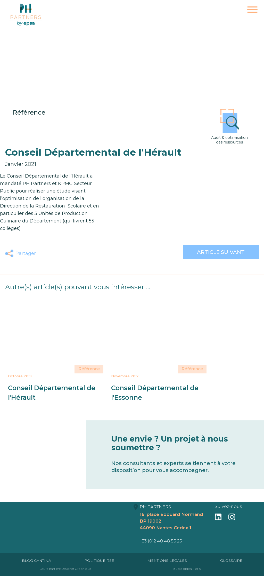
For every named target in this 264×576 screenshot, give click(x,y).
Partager (25, 253)
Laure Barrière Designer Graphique (65, 569)
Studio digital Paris (186, 569)
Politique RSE (99, 560)
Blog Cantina (36, 560)
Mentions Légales (167, 560)
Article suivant (221, 252)
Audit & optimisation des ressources (229, 127)
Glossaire (231, 560)
